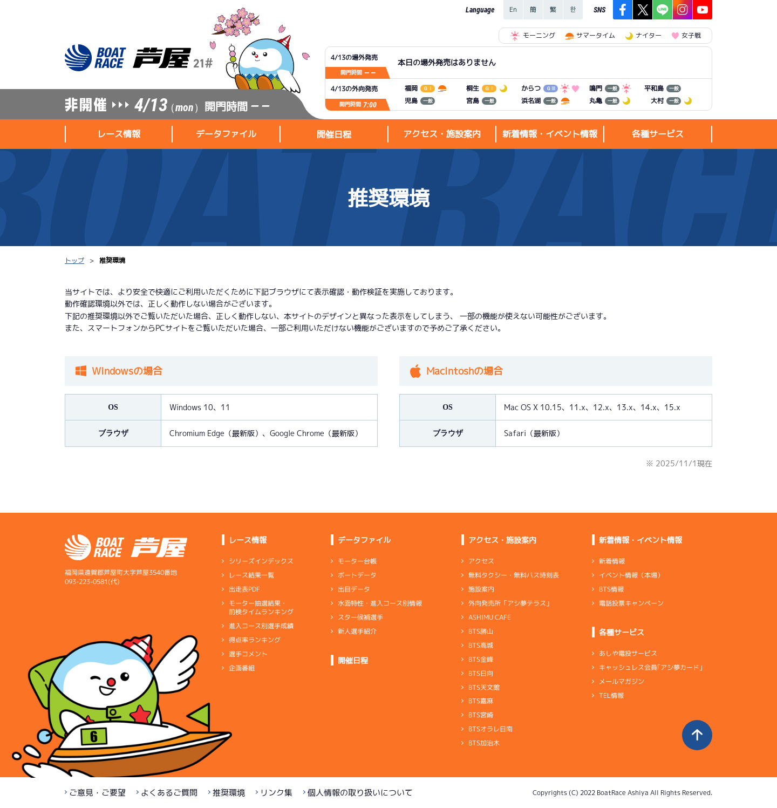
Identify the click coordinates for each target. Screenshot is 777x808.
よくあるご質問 (169, 792)
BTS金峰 (480, 659)
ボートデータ (357, 575)
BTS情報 (611, 589)
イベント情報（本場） (631, 575)
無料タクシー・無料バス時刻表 (513, 575)
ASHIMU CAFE (489, 617)
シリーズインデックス (261, 561)
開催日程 (334, 134)
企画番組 (242, 668)
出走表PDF (244, 589)
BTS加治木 (484, 743)
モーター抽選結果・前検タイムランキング (261, 607)
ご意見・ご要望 (97, 792)
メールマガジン (621, 681)
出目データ (354, 589)
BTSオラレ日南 (490, 729)
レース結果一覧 (251, 575)
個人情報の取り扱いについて (360, 792)
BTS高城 (480, 645)
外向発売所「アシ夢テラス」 (510, 603)
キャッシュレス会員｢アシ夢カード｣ (651, 667)
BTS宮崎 (480, 714)
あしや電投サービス (628, 653)
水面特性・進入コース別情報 (380, 603)
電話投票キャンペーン (631, 603)
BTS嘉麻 (480, 700)
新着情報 (612, 561)
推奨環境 (229, 792)
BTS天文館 (484, 686)
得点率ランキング (255, 639)
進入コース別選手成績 (261, 625)
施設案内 (481, 589)
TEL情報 (611, 695)
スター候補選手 (360, 617)
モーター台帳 (357, 561)
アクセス (481, 561)
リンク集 (276, 792)
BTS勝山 (480, 631)
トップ (74, 260)
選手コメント (248, 653)
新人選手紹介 (357, 631)
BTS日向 (480, 673)
